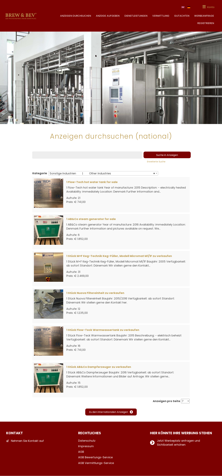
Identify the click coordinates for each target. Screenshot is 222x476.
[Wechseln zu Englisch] (182, 7)
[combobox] (103, 173)
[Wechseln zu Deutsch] (188, 7)
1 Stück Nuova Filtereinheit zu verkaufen (95, 293)
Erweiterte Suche (156, 161)
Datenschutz (86, 441)
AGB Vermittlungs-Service (96, 463)
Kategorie (39, 173)
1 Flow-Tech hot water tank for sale (92, 182)
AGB (81, 452)
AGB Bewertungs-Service (95, 458)
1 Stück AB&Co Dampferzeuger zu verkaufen (98, 367)
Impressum (86, 446)
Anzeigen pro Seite (166, 401)
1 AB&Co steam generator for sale (91, 219)
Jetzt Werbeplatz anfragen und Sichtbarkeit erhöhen (178, 443)
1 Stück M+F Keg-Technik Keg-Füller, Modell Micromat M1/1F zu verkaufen (119, 256)
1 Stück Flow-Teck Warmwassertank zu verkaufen (102, 330)
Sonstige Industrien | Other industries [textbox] (102, 174)
